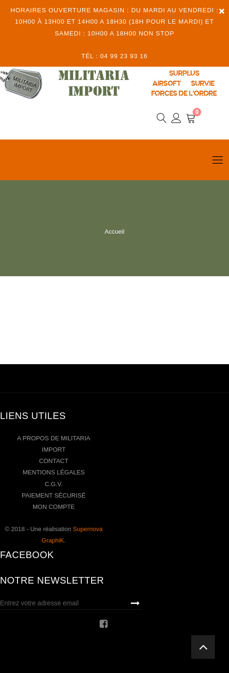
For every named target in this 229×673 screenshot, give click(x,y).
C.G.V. (54, 484)
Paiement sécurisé (53, 495)
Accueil (115, 231)
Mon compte (54, 506)
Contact (53, 460)
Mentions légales (54, 472)
